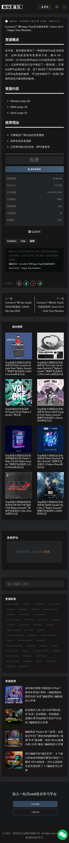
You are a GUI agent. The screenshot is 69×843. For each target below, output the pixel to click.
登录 (47, 551)
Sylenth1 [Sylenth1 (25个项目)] (41, 640)
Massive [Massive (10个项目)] (28, 630)
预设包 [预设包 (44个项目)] (23, 666)
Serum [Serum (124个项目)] (32, 635)
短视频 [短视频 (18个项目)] (28, 661)
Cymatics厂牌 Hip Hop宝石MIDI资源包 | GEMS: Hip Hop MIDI (18, 306)
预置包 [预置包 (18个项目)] (11, 666)
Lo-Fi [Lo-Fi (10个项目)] (50, 625)
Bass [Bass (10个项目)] (26, 604)
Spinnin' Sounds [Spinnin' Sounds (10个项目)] (48, 635)
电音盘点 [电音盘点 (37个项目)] (27, 656)
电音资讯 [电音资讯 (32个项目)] (41, 656)
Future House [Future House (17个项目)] (13, 620)
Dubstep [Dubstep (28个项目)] (23, 609)
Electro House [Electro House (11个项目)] (50, 609)
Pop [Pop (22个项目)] (40, 630)
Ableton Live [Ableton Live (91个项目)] (13, 604)
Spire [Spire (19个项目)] (10, 640)
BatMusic (11, 21)
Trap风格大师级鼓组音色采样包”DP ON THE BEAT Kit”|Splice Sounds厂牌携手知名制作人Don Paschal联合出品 (18, 507)
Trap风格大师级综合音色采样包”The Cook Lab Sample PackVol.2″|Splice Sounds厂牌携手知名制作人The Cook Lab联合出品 (50, 368)
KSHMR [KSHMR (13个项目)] (37, 625)
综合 (43, 21)
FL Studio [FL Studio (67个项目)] (25, 614)
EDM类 (24, 21)
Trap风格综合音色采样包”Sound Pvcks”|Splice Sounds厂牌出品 (18, 411)
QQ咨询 (34, 231)
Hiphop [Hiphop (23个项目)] (56, 620)
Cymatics (11, 241)
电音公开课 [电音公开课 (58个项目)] (12, 656)
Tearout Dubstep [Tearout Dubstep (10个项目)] (14, 646)
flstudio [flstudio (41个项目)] (11, 614)
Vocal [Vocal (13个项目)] (25, 651)
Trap (23, 241)
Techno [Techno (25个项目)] (30, 646)
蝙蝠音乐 (13, 264)
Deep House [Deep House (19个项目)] (54, 604)
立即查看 (35, 804)
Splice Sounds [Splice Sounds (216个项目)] (25, 640)
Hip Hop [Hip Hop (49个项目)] (42, 620)
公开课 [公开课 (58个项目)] (57, 651)
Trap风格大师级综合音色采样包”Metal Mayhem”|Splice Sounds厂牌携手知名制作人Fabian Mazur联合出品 (50, 461)
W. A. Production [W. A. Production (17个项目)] (41, 651)
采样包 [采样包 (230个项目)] (51, 661)
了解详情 (35, 812)
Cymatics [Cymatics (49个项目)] (39, 604)
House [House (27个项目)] (11, 625)
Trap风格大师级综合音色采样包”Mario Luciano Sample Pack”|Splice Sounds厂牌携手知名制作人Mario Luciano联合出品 (18, 368)
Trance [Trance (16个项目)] (43, 646)
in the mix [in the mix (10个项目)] (24, 625)
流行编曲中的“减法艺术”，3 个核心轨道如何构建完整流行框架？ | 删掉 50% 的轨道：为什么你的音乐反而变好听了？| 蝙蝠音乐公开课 (44, 762)
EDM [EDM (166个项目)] (36, 609)
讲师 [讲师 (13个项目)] (39, 661)
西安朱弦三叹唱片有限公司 (26, 833)
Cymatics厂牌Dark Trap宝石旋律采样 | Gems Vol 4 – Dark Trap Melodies (50, 306)
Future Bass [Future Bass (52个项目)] (39, 614)
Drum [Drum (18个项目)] (10, 609)
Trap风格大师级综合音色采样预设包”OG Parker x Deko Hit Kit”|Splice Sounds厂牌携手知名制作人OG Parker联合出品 (18, 461)
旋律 (32, 241)
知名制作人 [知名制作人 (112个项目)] (13, 661)
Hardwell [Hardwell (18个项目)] (29, 620)
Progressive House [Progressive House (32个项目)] (15, 635)
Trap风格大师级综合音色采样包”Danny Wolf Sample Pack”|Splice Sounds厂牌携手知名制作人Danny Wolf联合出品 (50, 414)
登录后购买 (34, 169)
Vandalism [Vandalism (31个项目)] (12, 651)
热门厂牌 (34, 21)
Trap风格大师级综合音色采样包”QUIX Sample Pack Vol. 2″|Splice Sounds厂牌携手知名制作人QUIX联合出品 (50, 507)
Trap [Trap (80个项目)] (54, 646)
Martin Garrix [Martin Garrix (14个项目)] (13, 630)
